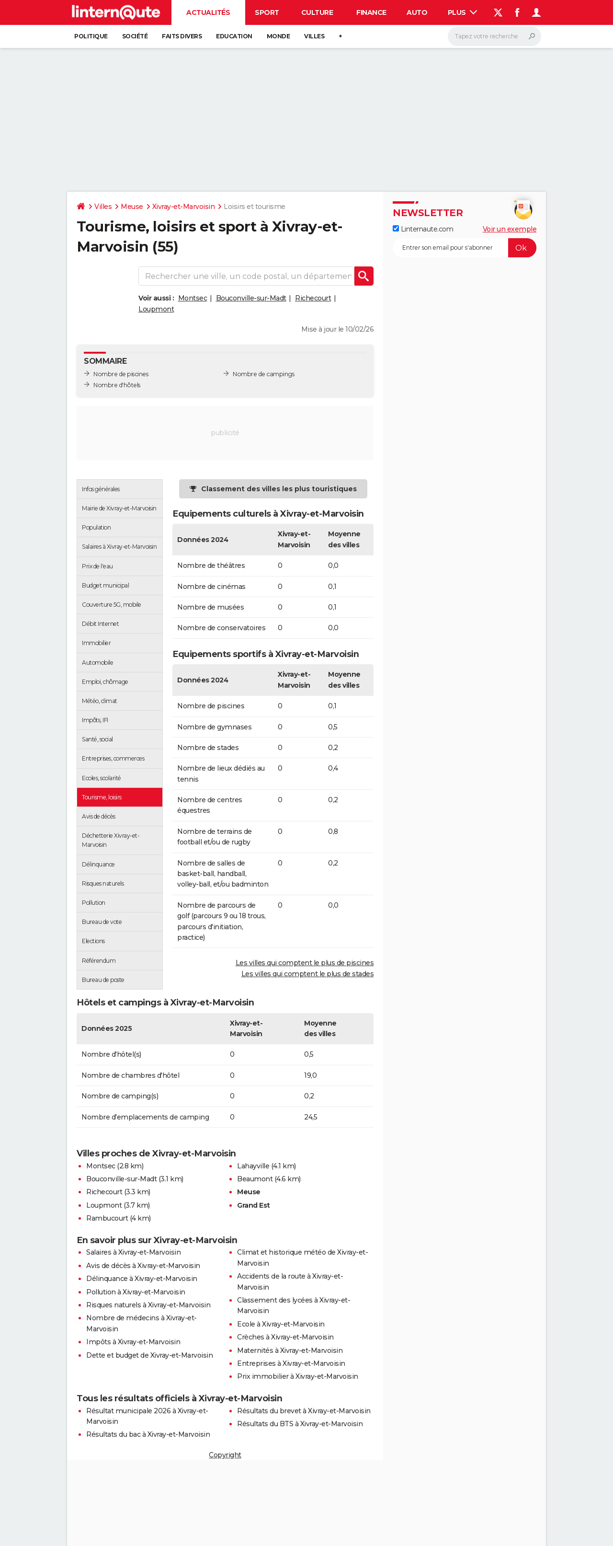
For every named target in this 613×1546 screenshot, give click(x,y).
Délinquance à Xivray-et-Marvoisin (141, 1278)
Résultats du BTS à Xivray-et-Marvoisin (300, 1423)
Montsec (192, 298)
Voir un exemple (510, 229)
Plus (462, 12)
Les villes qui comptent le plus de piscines (305, 962)
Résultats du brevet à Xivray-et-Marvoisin (304, 1411)
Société (135, 36)
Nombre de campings (263, 374)
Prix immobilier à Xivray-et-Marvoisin (297, 1376)
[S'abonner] (464, 247)
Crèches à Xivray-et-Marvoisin (285, 1337)
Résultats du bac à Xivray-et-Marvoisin (148, 1434)
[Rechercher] (494, 36)
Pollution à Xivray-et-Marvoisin (135, 1292)
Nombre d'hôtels (116, 385)
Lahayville (253, 1166)
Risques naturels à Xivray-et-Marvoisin (148, 1305)
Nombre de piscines (120, 374)
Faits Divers (182, 36)
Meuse (132, 206)
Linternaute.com (423, 229)
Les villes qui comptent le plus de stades (307, 973)
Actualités (208, 12)
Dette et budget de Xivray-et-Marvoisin (149, 1355)
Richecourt (313, 298)
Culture (317, 12)
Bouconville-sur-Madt (251, 298)
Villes (314, 36)
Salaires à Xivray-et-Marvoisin (133, 1252)
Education (234, 36)
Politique (91, 36)
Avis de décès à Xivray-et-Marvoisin (143, 1265)
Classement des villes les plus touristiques (279, 489)
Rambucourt (107, 1218)
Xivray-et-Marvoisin (183, 206)
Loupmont (156, 309)
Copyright (225, 1455)
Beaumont (254, 1179)
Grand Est (253, 1205)
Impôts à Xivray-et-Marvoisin (133, 1342)
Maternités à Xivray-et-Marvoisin (289, 1350)
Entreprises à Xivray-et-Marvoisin (291, 1363)
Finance (371, 12)
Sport (267, 12)
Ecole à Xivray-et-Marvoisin (281, 1324)
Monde (278, 36)
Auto (417, 12)
